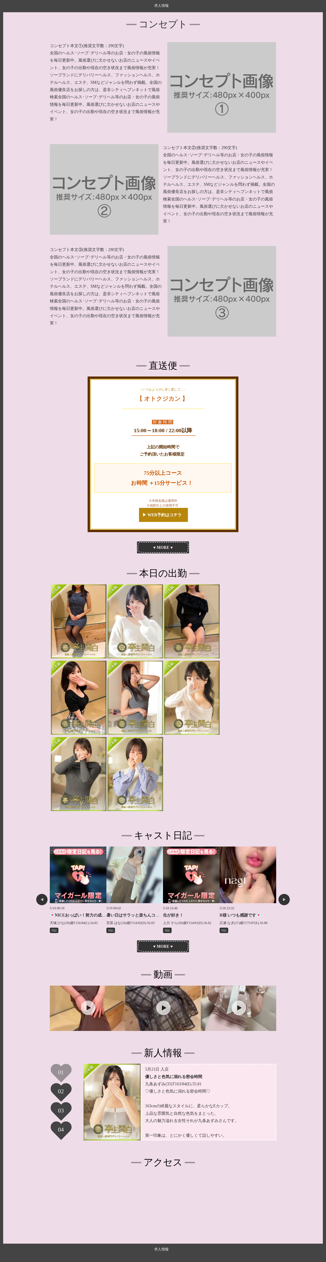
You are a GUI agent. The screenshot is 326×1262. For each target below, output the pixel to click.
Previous (42, 899)
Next (284, 899)
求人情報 (161, 5)
